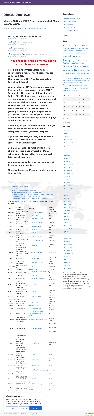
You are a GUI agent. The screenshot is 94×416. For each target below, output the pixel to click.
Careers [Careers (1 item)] (86, 48)
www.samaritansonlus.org (36, 278)
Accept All (36, 408)
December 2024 (68, 140)
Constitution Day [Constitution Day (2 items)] (68, 53)
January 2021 (67, 186)
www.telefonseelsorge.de (36, 262)
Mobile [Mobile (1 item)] (72, 76)
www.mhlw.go (32, 291)
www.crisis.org (32, 245)
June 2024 (67, 146)
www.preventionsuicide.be (36, 222)
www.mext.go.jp (33, 284)
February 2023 (68, 158)
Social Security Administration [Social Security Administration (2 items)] (72, 80)
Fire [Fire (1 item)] (81, 66)
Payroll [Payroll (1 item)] (75, 76)
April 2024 (67, 149)
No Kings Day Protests (70, 21)
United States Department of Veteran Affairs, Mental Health (30, 198)
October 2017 (68, 250)
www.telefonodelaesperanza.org (38, 370)
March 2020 (67, 204)
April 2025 (67, 136)
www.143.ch (32, 374)
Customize (12, 408)
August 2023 (67, 152)
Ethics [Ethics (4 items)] (84, 60)
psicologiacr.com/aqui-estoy (37, 252)
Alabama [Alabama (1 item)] (78, 46)
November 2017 (68, 247)
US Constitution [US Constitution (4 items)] (75, 88)
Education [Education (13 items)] (76, 56)
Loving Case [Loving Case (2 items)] (72, 73)
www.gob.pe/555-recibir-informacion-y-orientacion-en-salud (37, 313)
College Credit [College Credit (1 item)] (83, 50)
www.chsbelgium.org (34, 226)
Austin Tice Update (69, 27)
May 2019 (66, 219)
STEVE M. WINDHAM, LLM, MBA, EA (17, 3)
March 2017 (67, 269)
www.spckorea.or (33, 365)
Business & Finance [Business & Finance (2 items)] (78, 48)
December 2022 (68, 164)
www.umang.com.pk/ (34, 308)
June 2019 (67, 216)
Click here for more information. (17, 38)
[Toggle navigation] (87, 2)
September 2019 (68, 210)
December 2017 (68, 244)
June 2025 (67, 133)
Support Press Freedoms (71, 30)
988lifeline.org (32, 390)
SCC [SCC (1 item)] (80, 78)
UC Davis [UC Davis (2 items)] (66, 88)
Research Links (68, 24)
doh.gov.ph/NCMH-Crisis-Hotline (38, 319)
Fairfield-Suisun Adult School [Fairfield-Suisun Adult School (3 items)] (73, 63)
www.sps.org (32, 266)
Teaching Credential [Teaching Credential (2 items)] (82, 85)
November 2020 (68, 189)
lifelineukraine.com (33, 383)
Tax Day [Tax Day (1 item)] (74, 85)
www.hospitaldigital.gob (35, 240)
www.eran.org (32, 275)
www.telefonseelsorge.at (36, 218)
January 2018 (67, 241)
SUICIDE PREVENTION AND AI (72, 18)
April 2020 (67, 201)
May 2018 (66, 235)
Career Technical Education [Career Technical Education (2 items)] (71, 51)
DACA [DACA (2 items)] (85, 53)
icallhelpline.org (33, 269)
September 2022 (68, 173)
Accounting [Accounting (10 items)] (69, 45)
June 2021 (67, 183)
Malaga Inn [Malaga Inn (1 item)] (79, 73)
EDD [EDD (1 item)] (69, 56)
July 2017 (66, 259)
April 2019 (67, 222)
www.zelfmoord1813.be (35, 229)
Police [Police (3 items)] (80, 76)
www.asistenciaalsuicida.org (36, 212)
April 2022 (67, 176)
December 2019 (68, 207)
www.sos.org (32, 354)
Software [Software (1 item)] (83, 80)
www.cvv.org (32, 232)
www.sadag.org (33, 359)
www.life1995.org (33, 379)
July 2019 (66, 213)
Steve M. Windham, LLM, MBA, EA (34, 28)
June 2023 (67, 155)
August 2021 (67, 180)
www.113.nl (31, 299)
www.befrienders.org (34, 296)
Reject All (24, 408)
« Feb (64, 122)
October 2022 (68, 170)
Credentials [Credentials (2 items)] (80, 53)
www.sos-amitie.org (34, 258)
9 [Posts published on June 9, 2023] (83, 103)
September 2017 (68, 253)
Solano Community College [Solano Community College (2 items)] (75, 82)
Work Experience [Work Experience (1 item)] (73, 90)
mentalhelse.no (33, 305)
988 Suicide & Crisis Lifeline (20, 186)
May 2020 (66, 198)
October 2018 (68, 229)
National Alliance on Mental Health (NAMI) (24, 190)
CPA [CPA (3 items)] (75, 53)
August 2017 (67, 256)
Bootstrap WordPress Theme (35, 414)
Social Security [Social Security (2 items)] (85, 78)
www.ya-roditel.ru (33, 343)
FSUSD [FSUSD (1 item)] (71, 70)
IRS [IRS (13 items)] (75, 69)
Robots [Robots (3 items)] (76, 78)
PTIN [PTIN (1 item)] (83, 76)
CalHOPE (14, 188)
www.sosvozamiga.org (35, 328)
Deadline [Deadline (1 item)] (65, 56)
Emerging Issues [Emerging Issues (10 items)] (72, 60)
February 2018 (68, 238)
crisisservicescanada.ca (35, 236)
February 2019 (68, 226)
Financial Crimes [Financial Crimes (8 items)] (71, 66)
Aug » (68, 122)
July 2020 (66, 195)
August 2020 (67, 192)
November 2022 (68, 167)
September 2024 (68, 143)
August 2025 (67, 130)
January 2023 (67, 161)
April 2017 (67, 265)
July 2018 (66, 232)
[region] (24, 402)
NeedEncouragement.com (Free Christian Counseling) (28, 192)
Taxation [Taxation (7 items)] (67, 85)
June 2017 (67, 262)
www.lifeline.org (33, 215)
